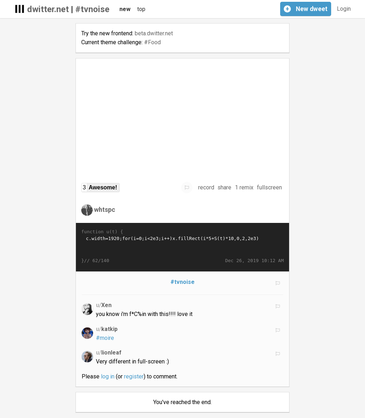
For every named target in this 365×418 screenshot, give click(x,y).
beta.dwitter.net (154, 33)
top (141, 9)
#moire (105, 338)
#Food (152, 42)
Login (344, 8)
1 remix (244, 187)
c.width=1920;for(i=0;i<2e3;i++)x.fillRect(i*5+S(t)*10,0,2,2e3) (182, 246)
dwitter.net (48, 9)
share (224, 187)
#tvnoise (92, 9)
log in (107, 376)
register (134, 376)
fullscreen (269, 187)
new (124, 9)
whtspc (104, 209)
